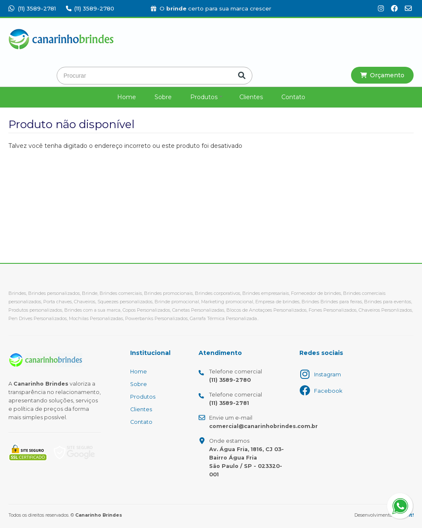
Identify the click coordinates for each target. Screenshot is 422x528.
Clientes (251, 97)
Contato (293, 97)
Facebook (328, 391)
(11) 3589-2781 (32, 8)
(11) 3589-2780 (90, 8)
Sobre (163, 97)
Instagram (327, 374)
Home (126, 97)
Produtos (204, 97)
